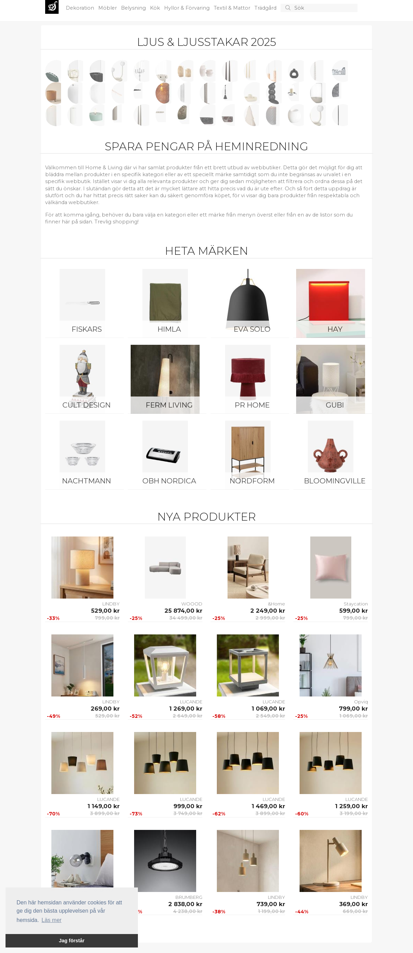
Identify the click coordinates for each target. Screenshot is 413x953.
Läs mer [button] (52, 920)
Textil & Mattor (233, 8)
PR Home (252, 405)
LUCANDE (191, 701)
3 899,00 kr (105, 813)
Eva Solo (252, 329)
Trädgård (266, 8)
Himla (169, 329)
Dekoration (80, 8)
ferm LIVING (169, 405)
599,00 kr (353, 610)
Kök (155, 8)
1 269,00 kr (185, 708)
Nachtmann (86, 480)
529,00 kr (105, 610)
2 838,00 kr (185, 904)
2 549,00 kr (270, 716)
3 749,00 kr (187, 813)
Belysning (134, 8)
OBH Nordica (169, 480)
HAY (335, 329)
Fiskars (87, 329)
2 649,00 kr (187, 716)
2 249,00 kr (267, 610)
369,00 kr (353, 904)
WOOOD (191, 603)
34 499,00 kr (185, 618)
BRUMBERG (188, 897)
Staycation (356, 603)
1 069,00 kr (268, 708)
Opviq (361, 701)
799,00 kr (107, 618)
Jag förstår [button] (71, 940)
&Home (276, 603)
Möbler (108, 8)
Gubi (335, 405)
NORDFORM (252, 480)
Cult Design (86, 405)
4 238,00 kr (187, 911)
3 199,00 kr (354, 813)
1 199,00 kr (271, 911)
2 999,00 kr (270, 618)
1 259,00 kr (351, 806)
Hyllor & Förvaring (187, 8)
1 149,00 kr (104, 806)
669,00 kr (355, 911)
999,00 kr (187, 806)
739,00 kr (270, 904)
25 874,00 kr (183, 610)
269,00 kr (105, 708)
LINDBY (111, 603)
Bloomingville (334, 480)
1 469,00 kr (268, 806)
